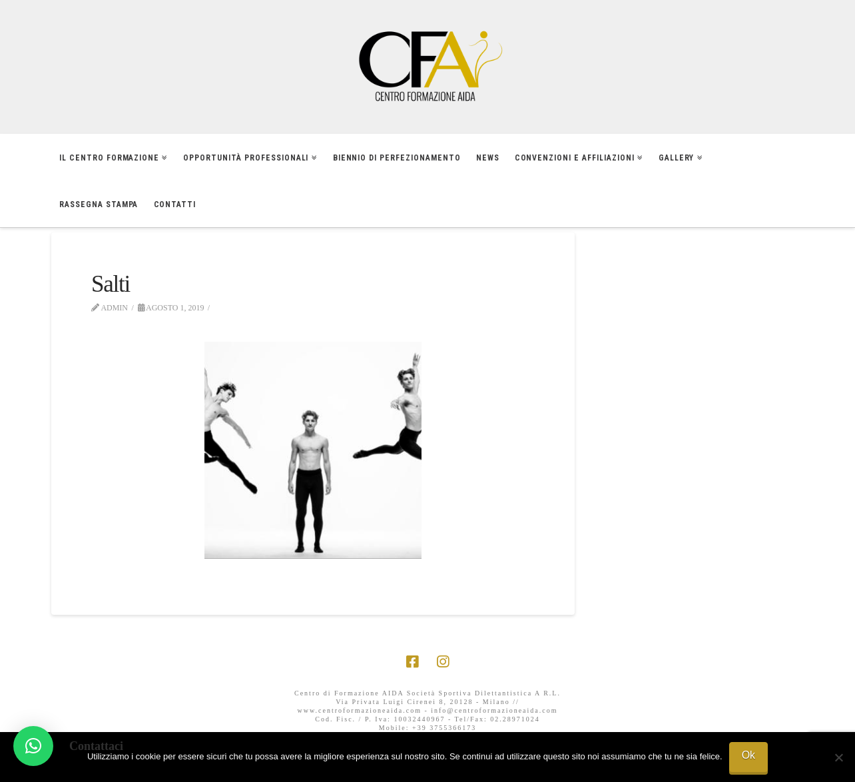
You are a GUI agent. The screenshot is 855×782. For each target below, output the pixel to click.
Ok (748, 755)
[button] (33, 746)
